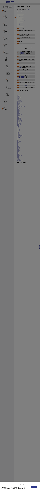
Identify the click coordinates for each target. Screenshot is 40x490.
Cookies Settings (34, 485)
